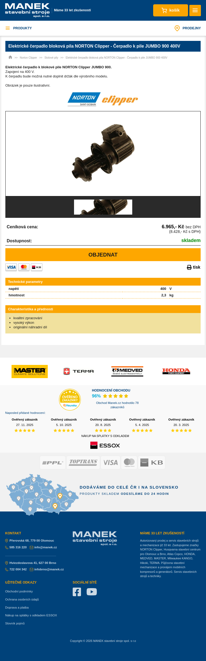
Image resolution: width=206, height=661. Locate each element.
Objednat (103, 255)
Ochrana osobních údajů (22, 599)
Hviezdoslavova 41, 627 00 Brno (30, 562)
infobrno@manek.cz (47, 569)
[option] (103, 154)
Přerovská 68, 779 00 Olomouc (29, 540)
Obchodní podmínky (19, 591)
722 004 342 (16, 569)
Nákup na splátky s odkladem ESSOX (31, 615)
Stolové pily (51, 57)
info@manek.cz (43, 547)
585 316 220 (16, 547)
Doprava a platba (17, 607)
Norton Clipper (28, 57)
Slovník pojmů (14, 623)
